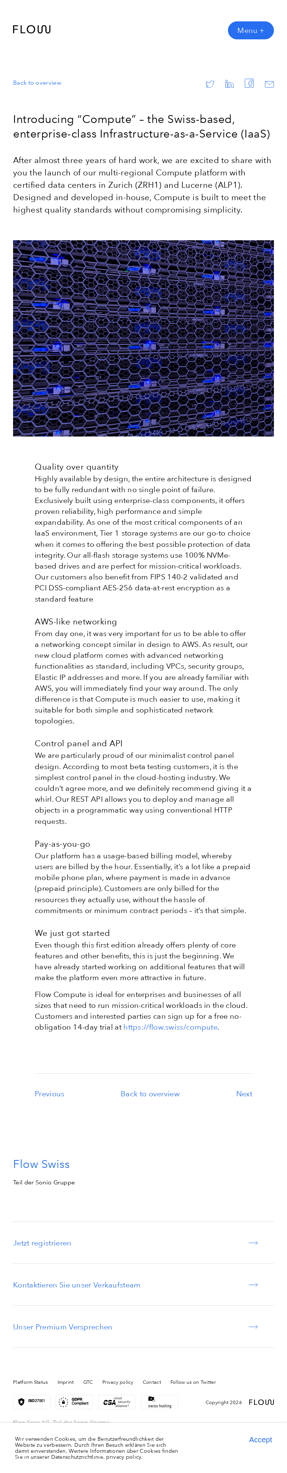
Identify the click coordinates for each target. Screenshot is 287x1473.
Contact (152, 1382)
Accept (260, 1439)
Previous (49, 1093)
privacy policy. (124, 1457)
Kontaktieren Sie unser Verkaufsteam (77, 1284)
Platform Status (30, 1382)
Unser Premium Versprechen (63, 1326)
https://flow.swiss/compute (170, 1026)
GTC (88, 1382)
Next (244, 1093)
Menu (251, 30)
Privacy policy (117, 1382)
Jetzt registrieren (42, 1242)
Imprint (66, 1382)
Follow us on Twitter (193, 1382)
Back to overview (37, 82)
